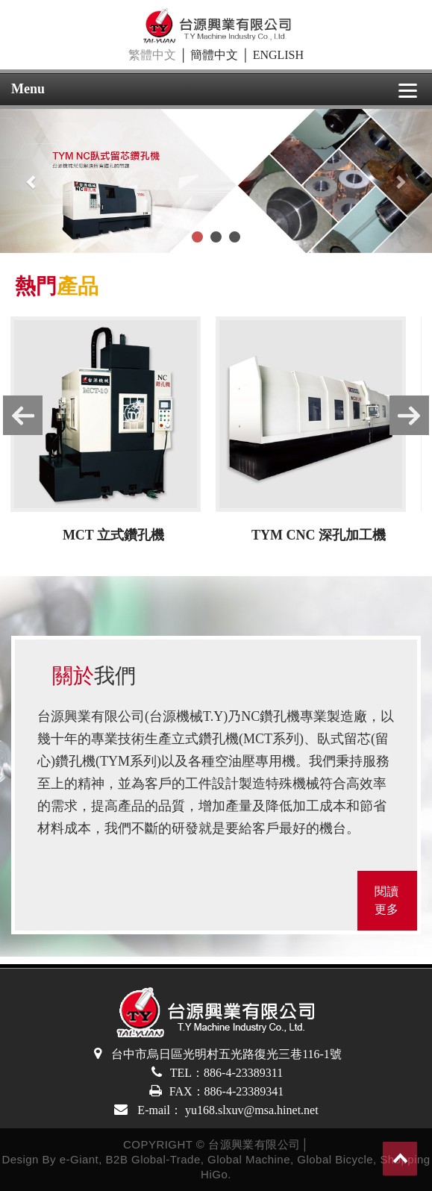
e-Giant (79, 1159)
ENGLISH (278, 55)
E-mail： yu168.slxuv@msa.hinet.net (226, 1110)
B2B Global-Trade (153, 1159)
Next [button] (419, 418)
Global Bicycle (335, 1159)
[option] (113, 433)
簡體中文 (214, 55)
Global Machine (248, 1159)
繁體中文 (152, 55)
